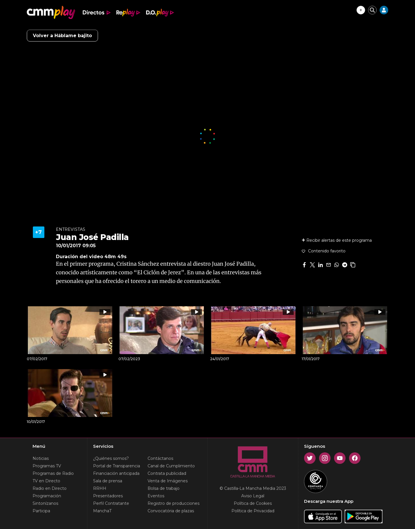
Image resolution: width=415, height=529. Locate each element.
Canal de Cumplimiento (171, 465)
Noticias (41, 458)
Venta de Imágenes (168, 480)
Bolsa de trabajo (164, 488)
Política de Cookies (253, 503)
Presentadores (108, 495)
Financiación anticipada (116, 473)
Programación (47, 495)
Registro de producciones (173, 503)
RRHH (99, 488)
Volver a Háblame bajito (62, 35)
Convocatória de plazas (171, 510)
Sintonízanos (45, 503)
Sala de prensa (107, 480)
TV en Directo (46, 480)
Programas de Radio (53, 473)
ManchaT (102, 510)
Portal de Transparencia (116, 465)
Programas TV (47, 465)
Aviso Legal (252, 495)
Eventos (156, 495)
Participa (41, 510)
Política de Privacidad (252, 510)
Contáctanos (160, 458)
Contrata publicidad (167, 473)
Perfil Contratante (111, 503)
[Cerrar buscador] (372, 10)
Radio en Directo (50, 488)
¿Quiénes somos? (111, 458)
